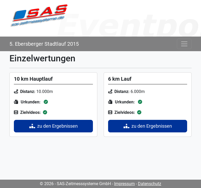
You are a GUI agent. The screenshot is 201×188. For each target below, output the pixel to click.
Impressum (124, 183)
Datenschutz (149, 183)
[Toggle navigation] (184, 44)
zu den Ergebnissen (53, 126)
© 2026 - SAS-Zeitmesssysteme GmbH (75, 183)
